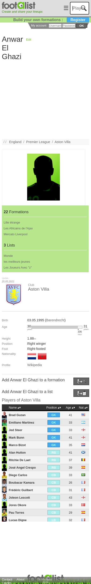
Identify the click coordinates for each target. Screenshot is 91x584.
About (20, 579)
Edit (28, 39)
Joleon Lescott (19, 497)
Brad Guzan (17, 415)
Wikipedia (34, 365)
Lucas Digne (18, 520)
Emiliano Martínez (21, 422)
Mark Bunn (16, 437)
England (15, 142)
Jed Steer (15, 430)
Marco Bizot (17, 445)
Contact (7, 579)
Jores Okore (17, 505)
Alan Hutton (17, 452)
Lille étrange (12, 222)
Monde (8, 256)
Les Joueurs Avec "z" (18, 267)
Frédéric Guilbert (21, 490)
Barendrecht (55, 320)
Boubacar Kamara (22, 482)
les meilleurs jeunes (17, 261)
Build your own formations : (51, 20)
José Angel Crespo (22, 467)
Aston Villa (62, 142)
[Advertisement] (44, 95)
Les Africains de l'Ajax (18, 228)
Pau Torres (16, 512)
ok (81, 25)
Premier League (38, 142)
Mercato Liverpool (16, 234)
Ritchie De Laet (19, 460)
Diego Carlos (18, 475)
